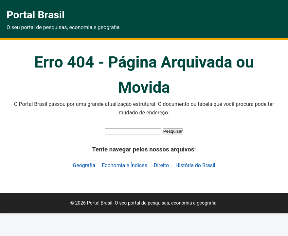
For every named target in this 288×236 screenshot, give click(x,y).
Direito (161, 165)
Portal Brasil (35, 15)
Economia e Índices (124, 165)
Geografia (84, 165)
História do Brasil (195, 165)
